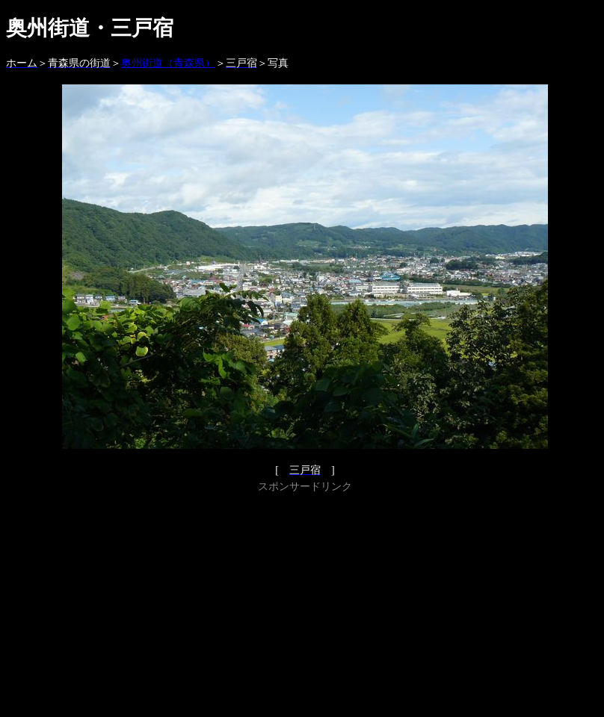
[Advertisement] (305, 601)
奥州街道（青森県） (168, 63)
